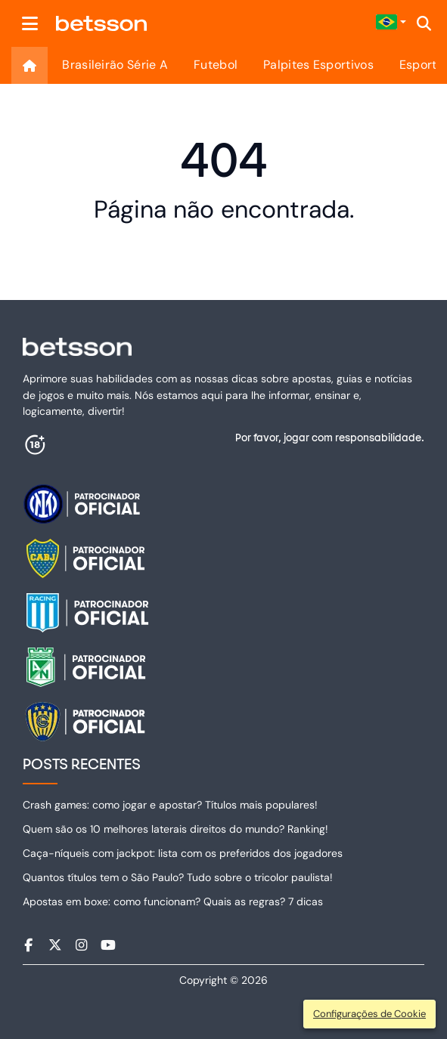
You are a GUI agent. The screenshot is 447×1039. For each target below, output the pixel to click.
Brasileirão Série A (115, 65)
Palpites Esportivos (318, 65)
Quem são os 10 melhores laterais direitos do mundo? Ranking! (175, 829)
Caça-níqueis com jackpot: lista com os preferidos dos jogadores (183, 853)
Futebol (215, 65)
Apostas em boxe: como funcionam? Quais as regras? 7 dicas (173, 901)
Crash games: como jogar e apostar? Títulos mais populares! (170, 805)
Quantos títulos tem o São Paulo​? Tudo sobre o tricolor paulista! (178, 877)
